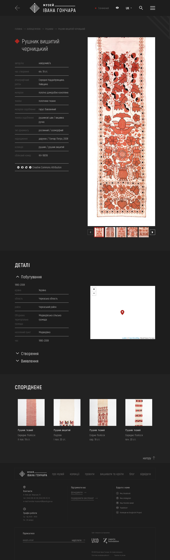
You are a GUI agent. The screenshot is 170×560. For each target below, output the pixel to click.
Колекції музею (33, 29)
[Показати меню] (152, 8)
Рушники (49, 29)
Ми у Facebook (125, 493)
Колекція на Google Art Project (131, 512)
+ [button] (94, 289)
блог (132, 474)
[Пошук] (141, 8)
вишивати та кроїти (112, 474)
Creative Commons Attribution (39, 167)
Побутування (31, 276)
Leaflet (124, 338)
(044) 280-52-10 (44, 498)
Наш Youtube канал (127, 503)
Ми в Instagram (125, 498)
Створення (30, 353)
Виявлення (30, 360)
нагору (147, 458)
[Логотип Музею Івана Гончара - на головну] (60, 8)
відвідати (145, 474)
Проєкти (89, 474)
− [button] (94, 293)
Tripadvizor (124, 508)
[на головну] (33, 474)
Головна (18, 29)
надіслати (76, 540)
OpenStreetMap (134, 338)
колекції (74, 474)
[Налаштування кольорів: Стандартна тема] (117, 8)
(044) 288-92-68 (32, 498)
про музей (58, 474)
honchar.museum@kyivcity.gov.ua (40, 501)
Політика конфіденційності (100, 555)
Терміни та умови (119, 555)
